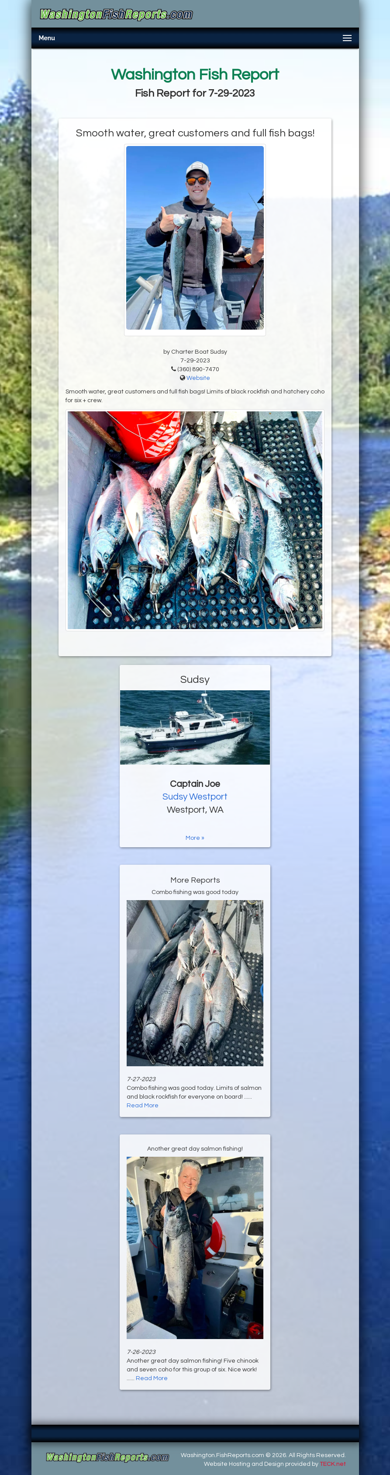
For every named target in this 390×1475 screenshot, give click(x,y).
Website (198, 378)
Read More (143, 1106)
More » (195, 838)
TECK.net (333, 1464)
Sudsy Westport (195, 796)
